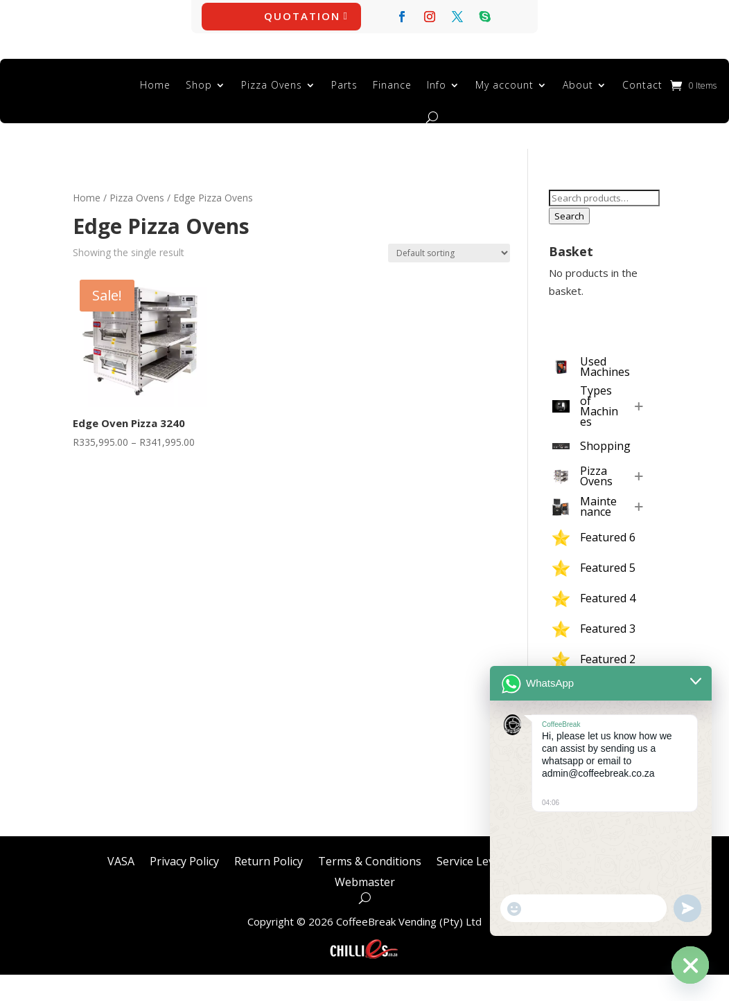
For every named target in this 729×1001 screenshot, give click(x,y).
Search (569, 216)
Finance (392, 84)
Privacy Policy (184, 860)
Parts (344, 84)
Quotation (302, 16)
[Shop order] (449, 253)
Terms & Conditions (369, 860)
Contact (642, 84)
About (578, 84)
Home (155, 84)
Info (436, 84)
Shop (199, 84)
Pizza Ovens (271, 84)
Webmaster (365, 880)
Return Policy (268, 860)
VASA (120, 860)
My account (504, 84)
